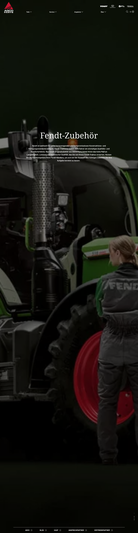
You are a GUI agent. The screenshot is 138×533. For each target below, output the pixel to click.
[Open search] (127, 12)
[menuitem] (29, 12)
